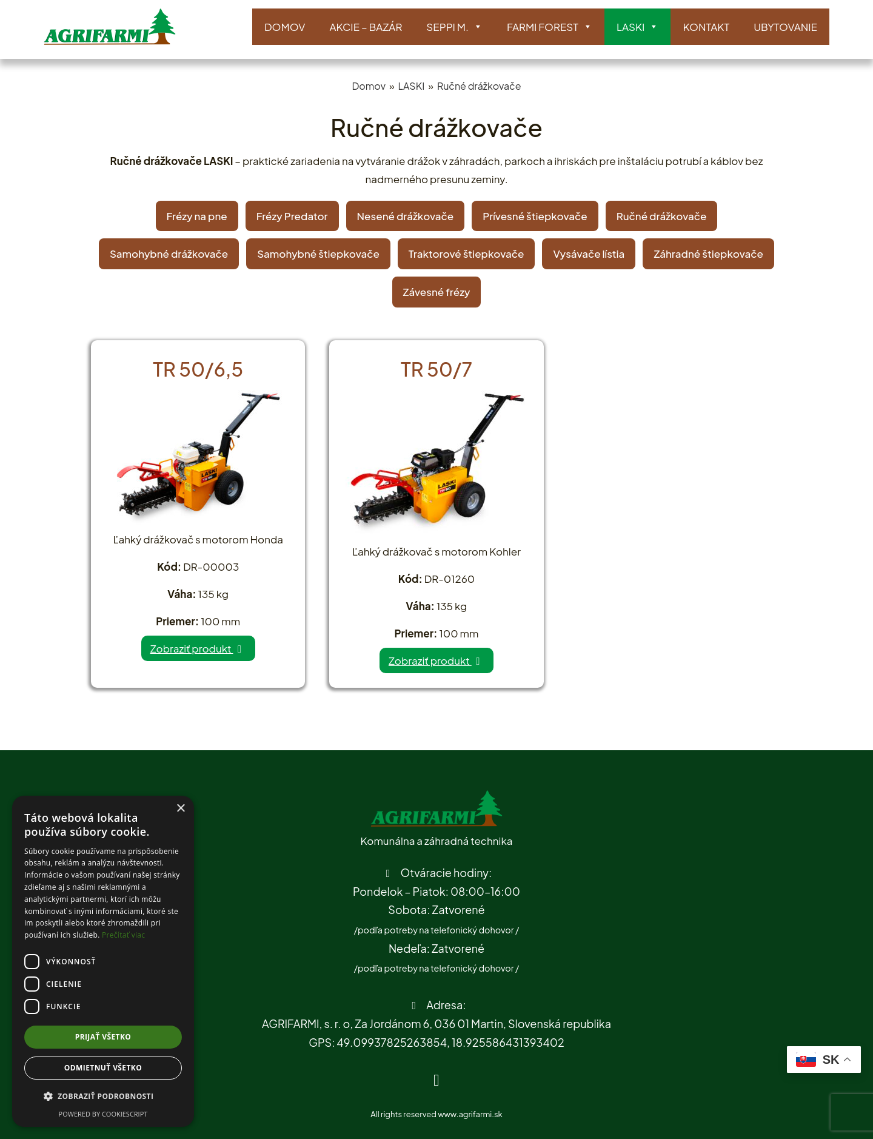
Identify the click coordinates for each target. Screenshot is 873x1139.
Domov (284, 26)
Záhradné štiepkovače (708, 253)
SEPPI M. (454, 27)
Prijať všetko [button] (103, 1037)
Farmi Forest (549, 27)
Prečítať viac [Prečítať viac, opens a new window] (123, 935)
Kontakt (706, 26)
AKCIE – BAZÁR (365, 26)
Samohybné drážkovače (169, 253)
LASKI (637, 27)
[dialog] (103, 961)
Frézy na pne (197, 216)
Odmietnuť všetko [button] (103, 1068)
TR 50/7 (436, 369)
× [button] (180, 808)
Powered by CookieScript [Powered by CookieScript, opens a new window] (103, 1113)
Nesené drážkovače (405, 216)
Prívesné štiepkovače (535, 216)
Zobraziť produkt (198, 648)
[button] (103, 1096)
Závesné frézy (436, 291)
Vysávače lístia (588, 253)
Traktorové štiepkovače (466, 253)
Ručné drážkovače (479, 85)
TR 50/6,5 (198, 369)
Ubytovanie (785, 26)
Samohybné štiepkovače (318, 253)
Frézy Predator (292, 216)
